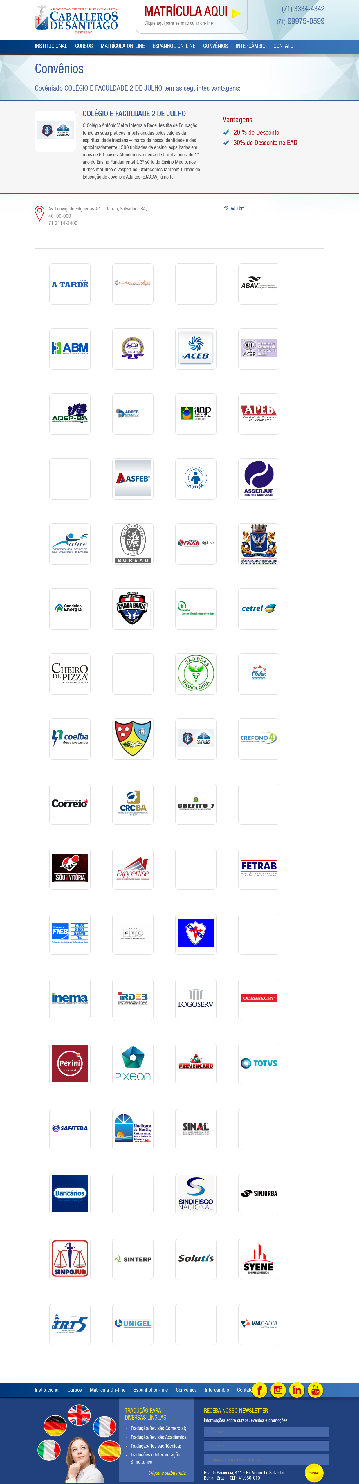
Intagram (278, 1391)
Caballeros (76, 19)
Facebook (260, 1391)
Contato (283, 47)
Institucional (51, 47)
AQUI (186, 16)
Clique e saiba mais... (168, 1473)
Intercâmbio (251, 47)
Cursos (84, 47)
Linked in (297, 1391)
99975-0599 (300, 22)
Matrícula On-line (123, 47)
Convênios (215, 47)
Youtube (315, 1391)
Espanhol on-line (174, 47)
